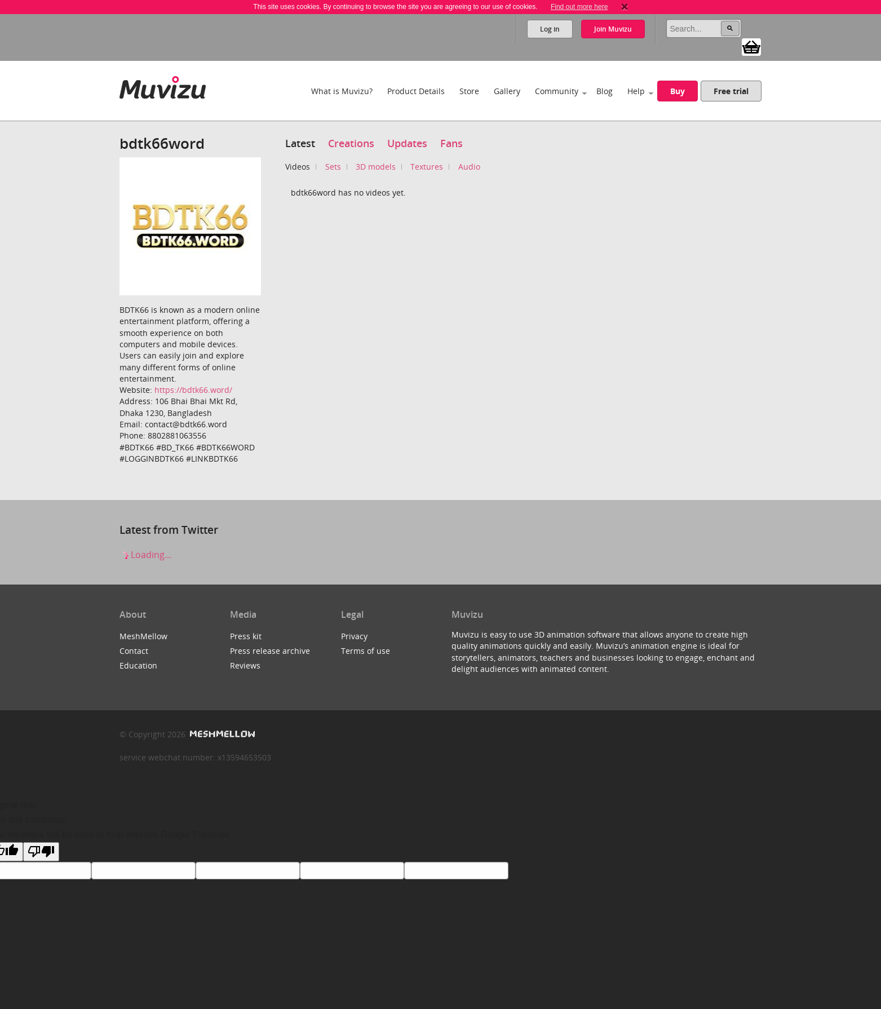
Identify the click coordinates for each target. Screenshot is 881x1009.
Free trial (731, 91)
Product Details (416, 91)
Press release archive (270, 650)
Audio (469, 166)
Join (613, 29)
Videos (297, 166)
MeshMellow (143, 636)
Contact (133, 650)
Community (556, 91)
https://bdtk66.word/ (193, 389)
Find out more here (579, 7)
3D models (376, 166)
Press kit (246, 636)
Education (138, 665)
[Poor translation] (41, 851)
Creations (351, 143)
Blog (604, 91)
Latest (300, 143)
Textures (426, 166)
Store (469, 91)
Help (636, 91)
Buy (677, 91)
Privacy (354, 636)
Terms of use (365, 650)
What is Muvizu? (342, 91)
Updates (407, 143)
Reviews (245, 665)
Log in (550, 29)
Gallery (507, 91)
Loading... (145, 554)
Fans (451, 143)
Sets (333, 166)
